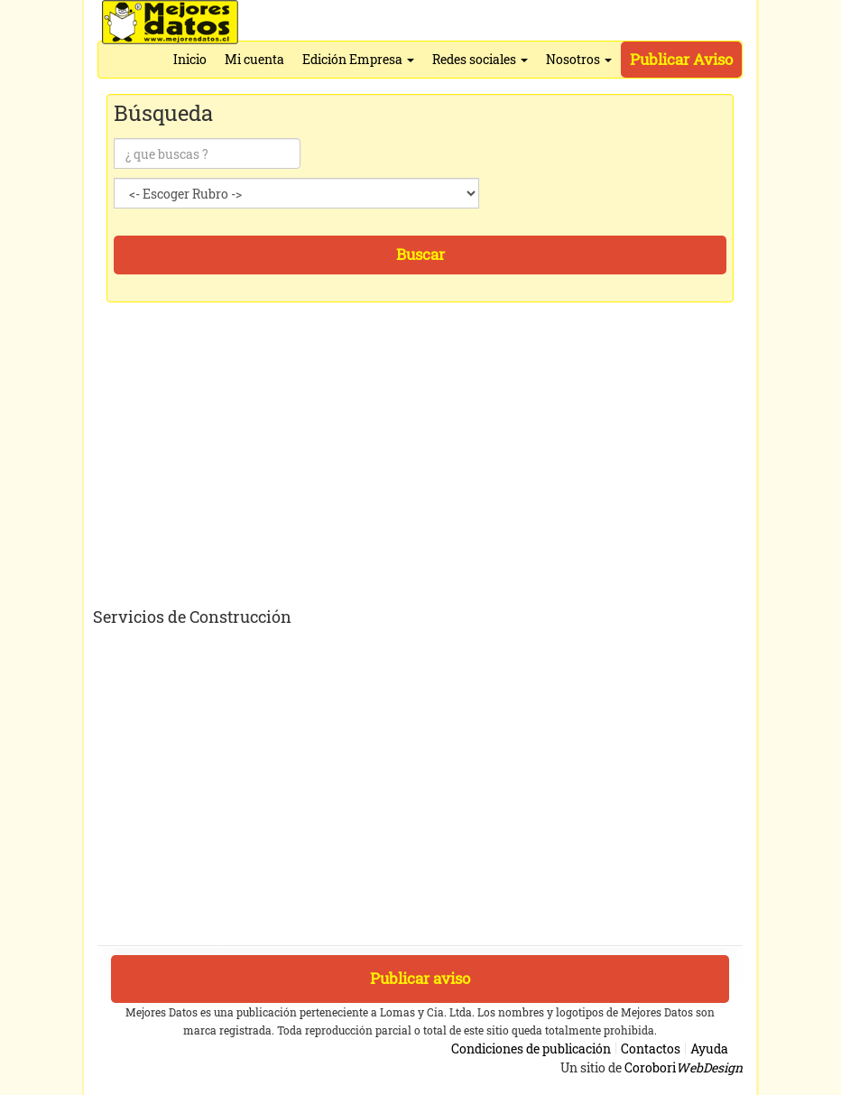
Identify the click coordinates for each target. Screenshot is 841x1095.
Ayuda (709, 1048)
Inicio (190, 59)
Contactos (650, 1048)
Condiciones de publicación (531, 1048)
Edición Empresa (358, 59)
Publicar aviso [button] (420, 978)
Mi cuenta (254, 59)
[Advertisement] (422, 466)
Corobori (683, 1067)
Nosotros (579, 59)
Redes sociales (480, 59)
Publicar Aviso (681, 59)
